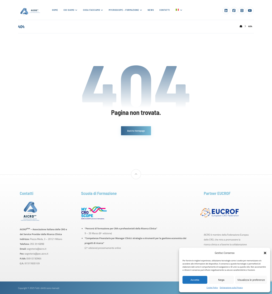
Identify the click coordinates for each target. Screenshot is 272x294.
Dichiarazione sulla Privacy (231, 287)
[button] (265, 253)
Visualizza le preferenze (251, 279)
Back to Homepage (136, 130)
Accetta (194, 279)
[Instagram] (242, 10)
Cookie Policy (212, 287)
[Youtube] (250, 10)
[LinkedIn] (226, 10)
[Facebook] (234, 10)
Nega (221, 279)
